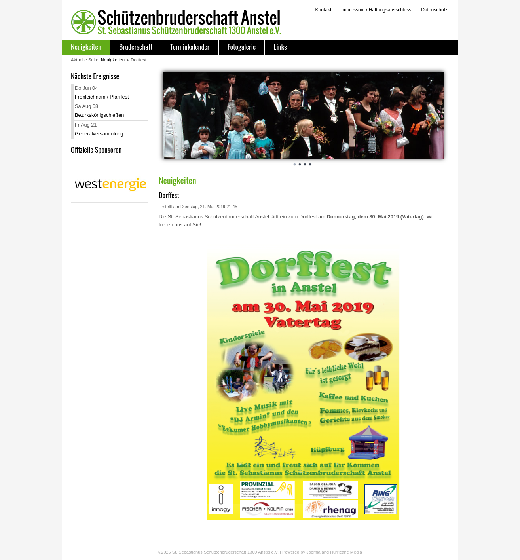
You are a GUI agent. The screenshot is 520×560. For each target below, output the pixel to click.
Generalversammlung (99, 134)
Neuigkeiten (86, 47)
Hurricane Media (346, 552)
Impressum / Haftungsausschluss (376, 10)
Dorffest (169, 195)
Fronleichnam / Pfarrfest (102, 97)
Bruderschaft (135, 47)
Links (280, 47)
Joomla (313, 552)
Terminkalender (189, 47)
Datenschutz (434, 10)
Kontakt (323, 10)
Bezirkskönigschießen (99, 115)
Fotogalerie (242, 47)
